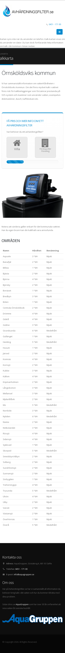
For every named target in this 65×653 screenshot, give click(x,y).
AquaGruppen (22, 604)
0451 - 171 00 (55, 24)
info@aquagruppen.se (24, 574)
